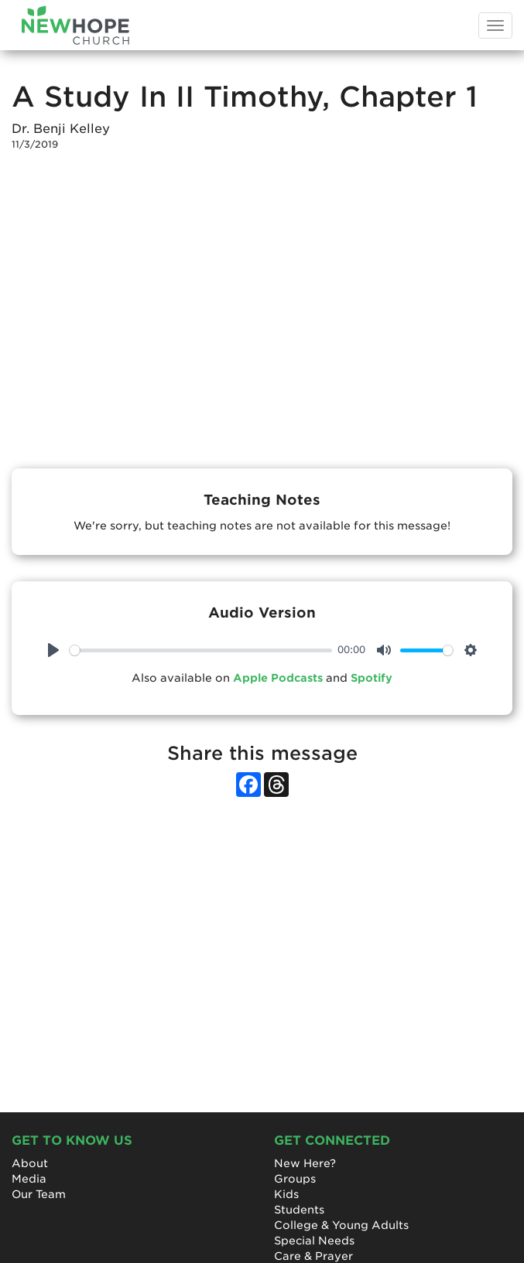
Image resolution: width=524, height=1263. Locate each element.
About (30, 1163)
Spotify (371, 678)
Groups (295, 1179)
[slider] (201, 650)
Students (299, 1209)
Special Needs (314, 1240)
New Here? (305, 1163)
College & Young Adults (341, 1225)
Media (29, 1179)
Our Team (39, 1194)
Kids (286, 1194)
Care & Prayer (313, 1256)
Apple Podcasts (278, 678)
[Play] (53, 650)
